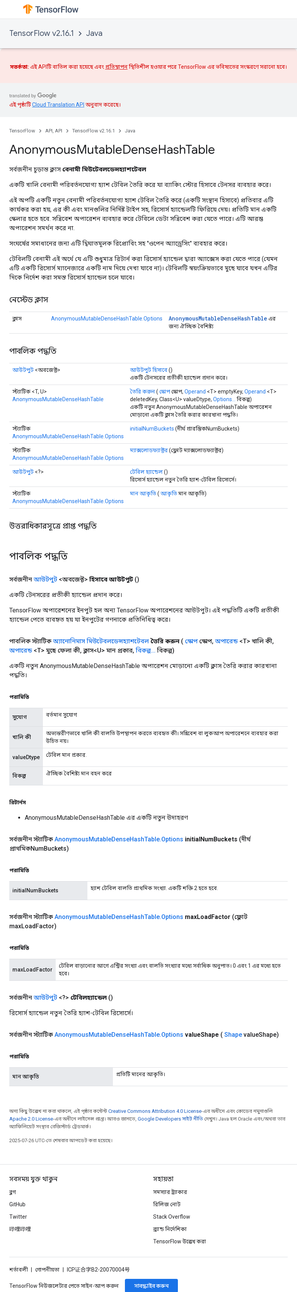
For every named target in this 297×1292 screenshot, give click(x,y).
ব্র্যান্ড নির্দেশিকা (170, 1229)
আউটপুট (23, 370)
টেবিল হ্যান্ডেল (146, 472)
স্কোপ (164, 391)
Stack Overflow (171, 1217)
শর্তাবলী (18, 1270)
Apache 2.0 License (31, 1119)
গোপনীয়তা (47, 1270)
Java (94, 33)
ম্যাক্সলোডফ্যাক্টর (149, 450)
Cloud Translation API (58, 105)
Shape (233, 1034)
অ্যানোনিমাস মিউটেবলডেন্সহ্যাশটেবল (101, 641)
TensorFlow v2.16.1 (41, 33)
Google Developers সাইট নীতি (170, 1119)
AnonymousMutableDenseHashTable (218, 318)
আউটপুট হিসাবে (148, 370)
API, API (53, 131)
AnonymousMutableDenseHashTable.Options (106, 318)
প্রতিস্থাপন (116, 67)
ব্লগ (12, 1192)
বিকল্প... (145, 650)
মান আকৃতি (143, 493)
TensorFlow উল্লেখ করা (179, 1241)
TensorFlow (22, 131)
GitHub (17, 1204)
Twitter (18, 1217)
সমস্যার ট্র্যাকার (170, 1192)
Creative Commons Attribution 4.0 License (154, 1111)
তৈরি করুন (142, 391)
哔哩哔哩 (20, 1229)
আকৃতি (168, 493)
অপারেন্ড (226, 641)
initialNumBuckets (152, 429)
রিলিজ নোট (167, 1204)
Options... (224, 399)
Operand (195, 391)
